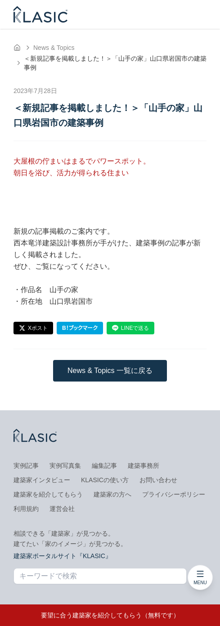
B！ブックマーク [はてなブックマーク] (80, 328)
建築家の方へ (112, 494)
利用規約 (26, 508)
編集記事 (104, 465)
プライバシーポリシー (173, 494)
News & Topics (54, 47)
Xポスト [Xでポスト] (33, 328)
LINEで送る (130, 328)
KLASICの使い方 (105, 480)
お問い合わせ (158, 480)
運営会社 (62, 508)
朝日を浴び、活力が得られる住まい (71, 173)
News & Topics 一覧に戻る (110, 370)
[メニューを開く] (200, 577)
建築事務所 (143, 465)
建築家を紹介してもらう (48, 494)
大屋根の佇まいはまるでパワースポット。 (81, 161)
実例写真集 (65, 465)
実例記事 (26, 465)
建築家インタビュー (41, 480)
